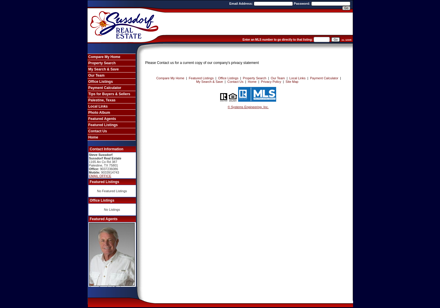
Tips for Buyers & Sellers (109, 94)
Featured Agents (102, 119)
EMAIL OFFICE (100, 176)
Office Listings (100, 82)
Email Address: (241, 3)
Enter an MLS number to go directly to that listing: (278, 39)
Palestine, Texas (102, 100)
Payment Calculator (104, 88)
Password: (302, 3)
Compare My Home (104, 57)
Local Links (98, 106)
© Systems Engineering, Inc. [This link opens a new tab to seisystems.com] (248, 107)
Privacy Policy (271, 81)
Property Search (102, 63)
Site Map (292, 81)
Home (93, 137)
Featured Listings (103, 125)
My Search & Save (103, 69)
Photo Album (99, 113)
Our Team (96, 75)
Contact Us (97, 131)
